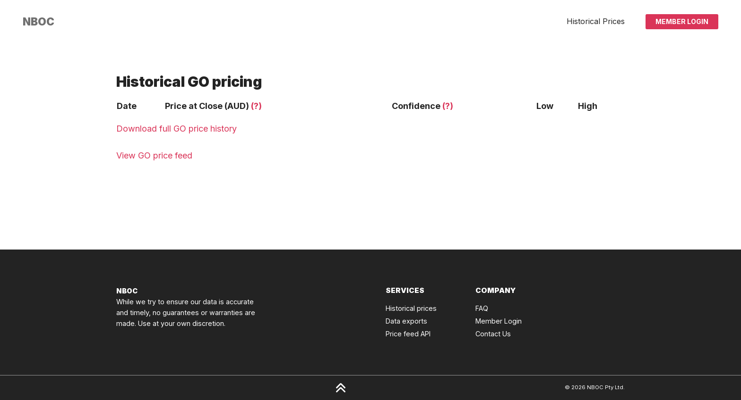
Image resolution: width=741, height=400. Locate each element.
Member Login (681, 21)
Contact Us (493, 334)
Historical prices (411, 308)
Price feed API (408, 334)
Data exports (406, 321)
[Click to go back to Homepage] (38, 21)
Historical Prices (596, 21)
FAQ (481, 308)
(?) (256, 106)
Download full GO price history (176, 128)
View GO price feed (154, 155)
